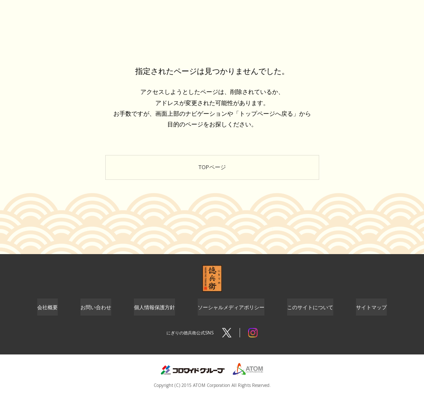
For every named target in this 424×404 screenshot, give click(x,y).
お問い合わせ (95, 313)
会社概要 (47, 313)
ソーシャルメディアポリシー (231, 313)
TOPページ (212, 170)
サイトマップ (371, 313)
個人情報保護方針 (154, 313)
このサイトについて (310, 313)
